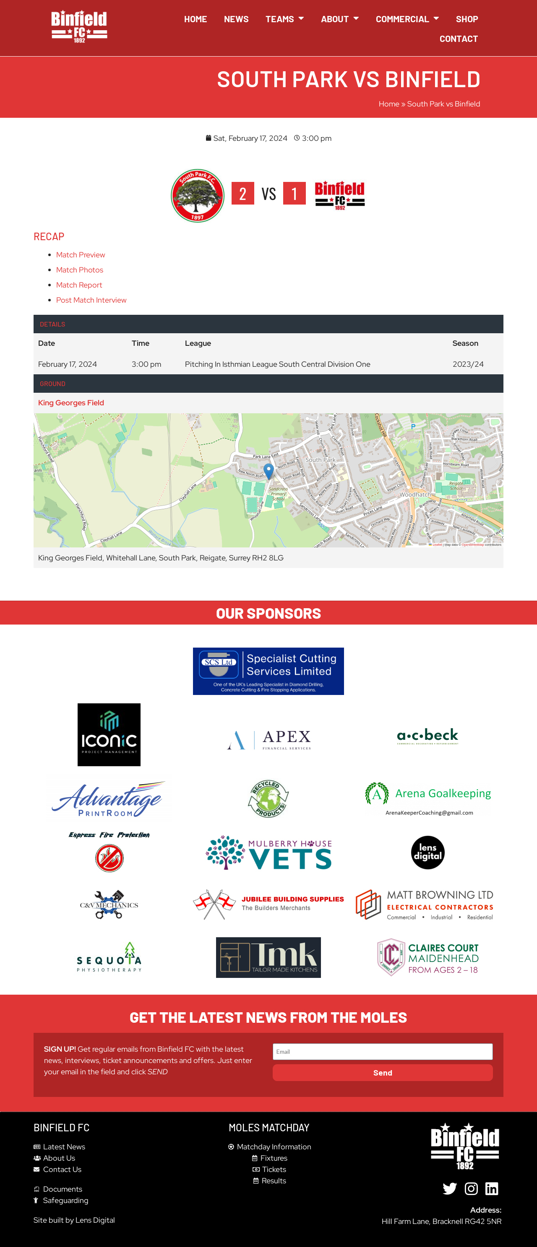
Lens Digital (95, 1220)
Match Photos (79, 270)
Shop (467, 18)
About (340, 18)
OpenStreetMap (473, 545)
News (236, 18)
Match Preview (80, 254)
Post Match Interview (91, 300)
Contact (459, 38)
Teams (285, 18)
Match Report (79, 285)
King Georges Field (71, 402)
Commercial (407, 18)
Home (195, 18)
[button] (268, 471)
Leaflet (435, 545)
